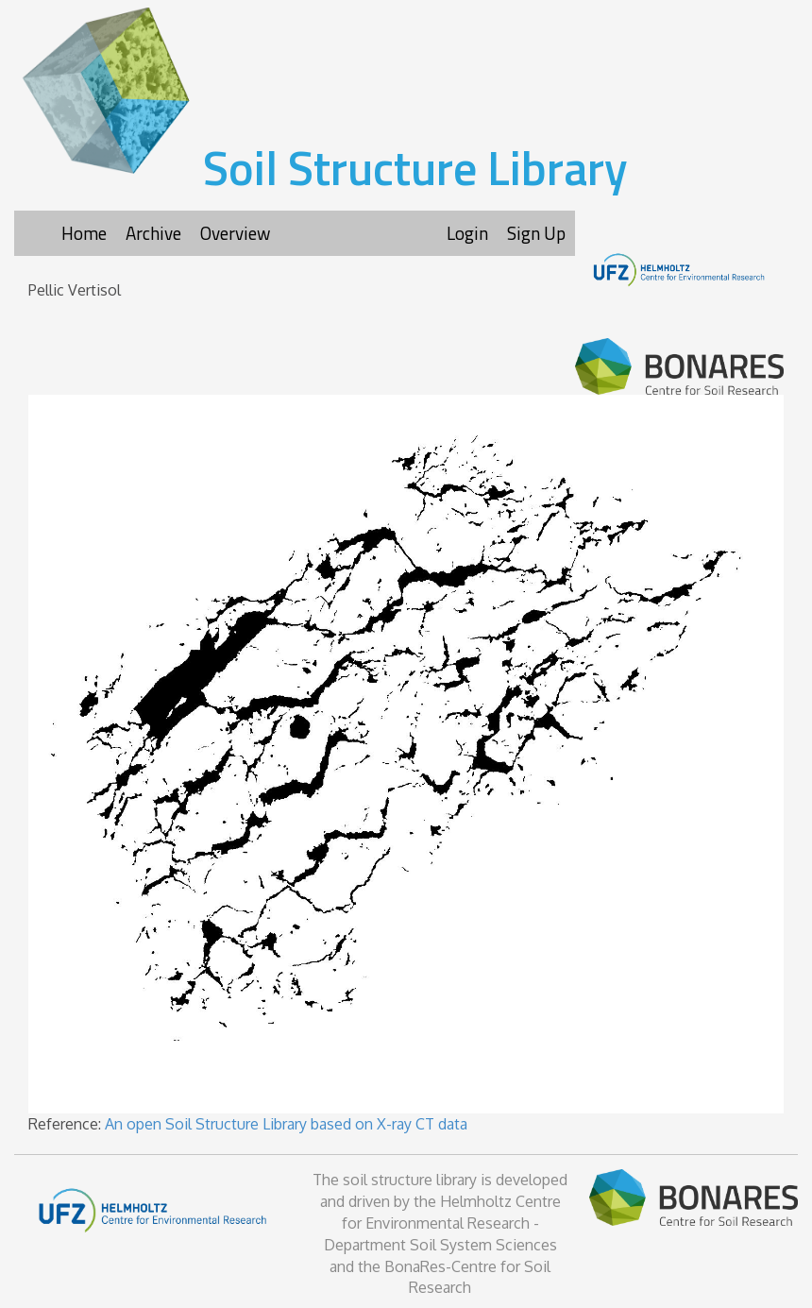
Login (467, 232)
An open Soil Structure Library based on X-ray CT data (286, 1123)
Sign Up (536, 232)
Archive (153, 232)
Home (84, 232)
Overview (235, 232)
